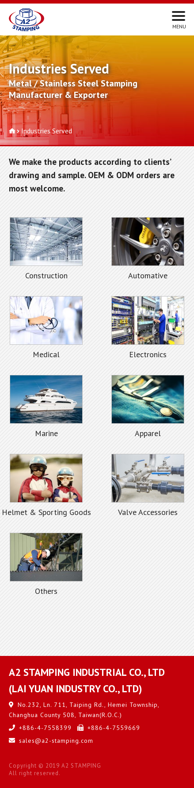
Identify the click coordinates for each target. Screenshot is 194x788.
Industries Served (46, 130)
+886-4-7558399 (45, 728)
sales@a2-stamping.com (56, 741)
